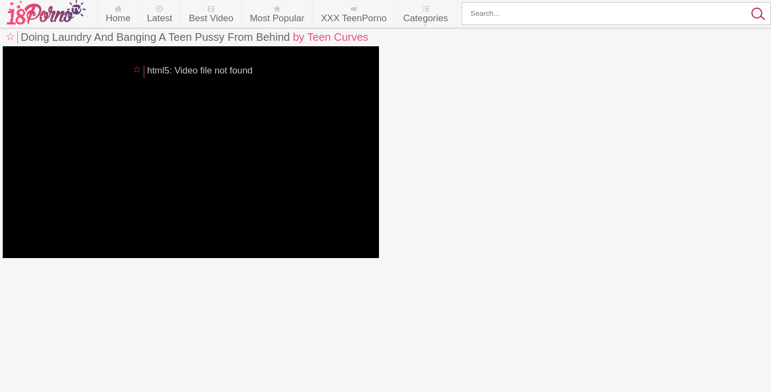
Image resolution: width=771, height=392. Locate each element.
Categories (425, 18)
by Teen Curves (331, 37)
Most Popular (277, 18)
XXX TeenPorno (354, 18)
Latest (159, 18)
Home (118, 18)
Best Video (211, 18)
